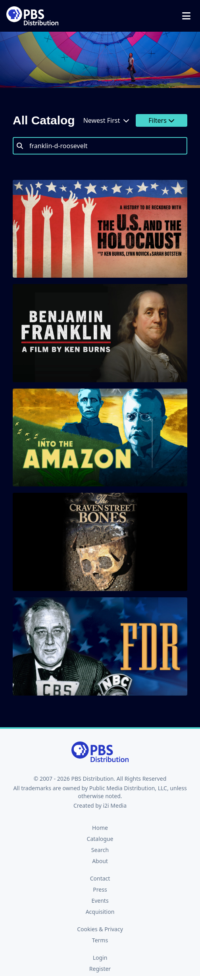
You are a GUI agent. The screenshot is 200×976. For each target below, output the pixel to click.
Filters (161, 120)
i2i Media (115, 805)
